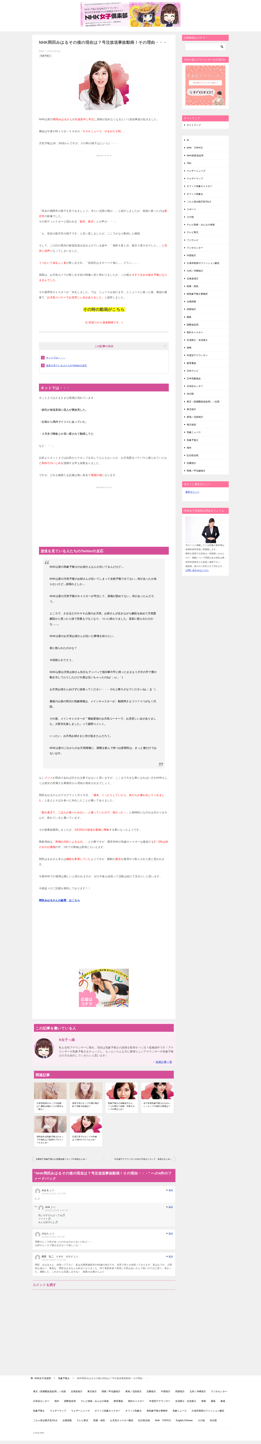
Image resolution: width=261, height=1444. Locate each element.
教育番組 (191, 363)
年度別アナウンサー (197, 355)
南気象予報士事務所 (197, 294)
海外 (189, 447)
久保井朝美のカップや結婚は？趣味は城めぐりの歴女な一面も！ (50, 1106)
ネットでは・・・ (55, 357)
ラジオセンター (195, 247)
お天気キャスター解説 (121, 1420)
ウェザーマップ (195, 178)
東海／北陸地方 (195, 417)
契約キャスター (195, 332)
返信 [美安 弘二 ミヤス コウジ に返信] (171, 1256)
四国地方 (191, 309)
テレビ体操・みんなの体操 (201, 224)
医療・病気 (192, 286)
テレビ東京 (192, 232)
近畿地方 (191, 463)
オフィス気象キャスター (199, 186)
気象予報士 (45, 56)
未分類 (190, 393)
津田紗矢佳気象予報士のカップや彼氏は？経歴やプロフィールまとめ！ (50, 1139)
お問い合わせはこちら (197, 570)
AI (188, 140)
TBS (189, 163)
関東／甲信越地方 (196, 470)
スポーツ (191, 209)
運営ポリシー (192, 492)
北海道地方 (192, 278)
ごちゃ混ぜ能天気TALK (199, 201)
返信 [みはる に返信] (171, 1190)
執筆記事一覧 (164, 1062)
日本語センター (195, 386)
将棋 (189, 347)
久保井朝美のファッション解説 (203, 263)
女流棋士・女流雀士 (197, 340)
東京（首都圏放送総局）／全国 (203, 401)
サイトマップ (194, 125)
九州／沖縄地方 (195, 270)
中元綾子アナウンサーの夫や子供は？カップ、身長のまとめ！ (143, 1159)
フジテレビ (192, 240)
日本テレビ (192, 370)
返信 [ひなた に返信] (171, 1233)
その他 (190, 217)
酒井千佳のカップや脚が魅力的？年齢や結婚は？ (85, 1104)
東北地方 (191, 409)
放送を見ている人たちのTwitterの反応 (66, 365)
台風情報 (191, 301)
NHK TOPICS (195, 147)
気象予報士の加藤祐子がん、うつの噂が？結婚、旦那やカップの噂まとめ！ (121, 1106)
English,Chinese (184, 1420)
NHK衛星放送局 (195, 155)
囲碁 (189, 317)
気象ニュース (194, 432)
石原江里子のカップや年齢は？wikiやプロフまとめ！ (84, 1138)
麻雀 (223, 1401)
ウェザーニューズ (196, 170)
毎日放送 (191, 424)
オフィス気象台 (195, 194)
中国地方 (191, 255)
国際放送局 (192, 324)
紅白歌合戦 (192, 455)
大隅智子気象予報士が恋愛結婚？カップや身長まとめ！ (61, 1159)
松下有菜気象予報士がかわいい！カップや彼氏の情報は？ (157, 1104)
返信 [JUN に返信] (171, 1207)
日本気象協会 (194, 378)
